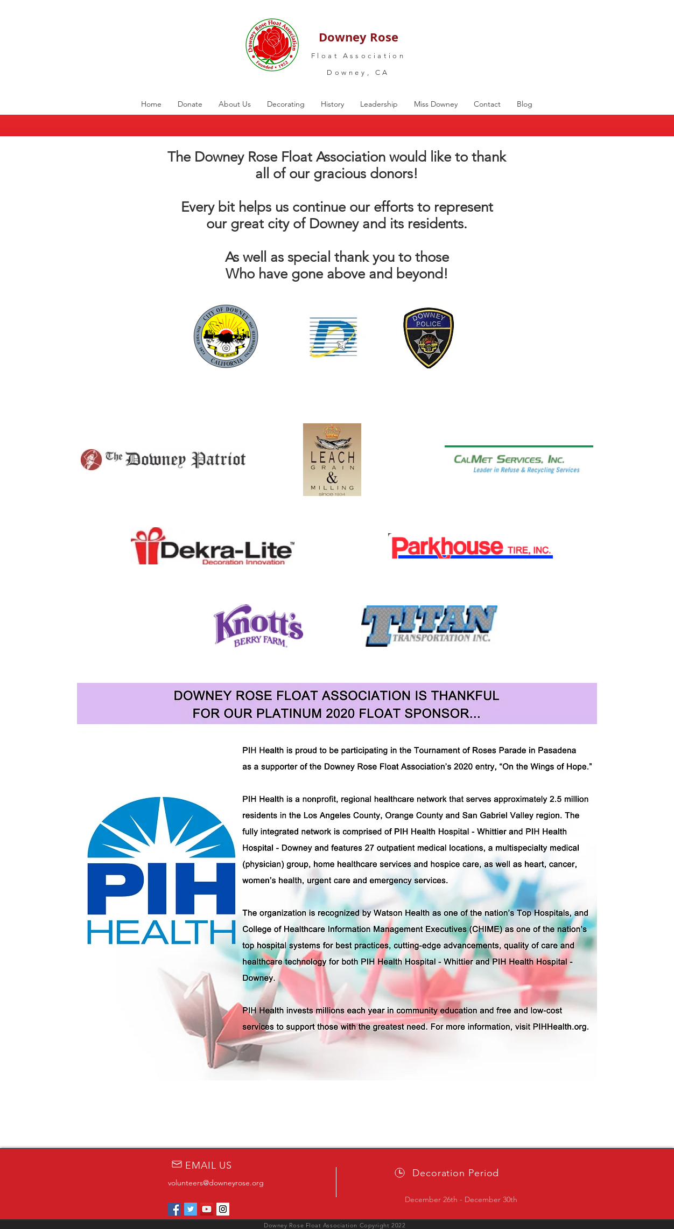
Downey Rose (358, 37)
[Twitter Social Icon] (190, 1209)
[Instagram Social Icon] (222, 1209)
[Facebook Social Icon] (174, 1209)
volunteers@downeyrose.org (216, 1183)
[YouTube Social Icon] (206, 1209)
